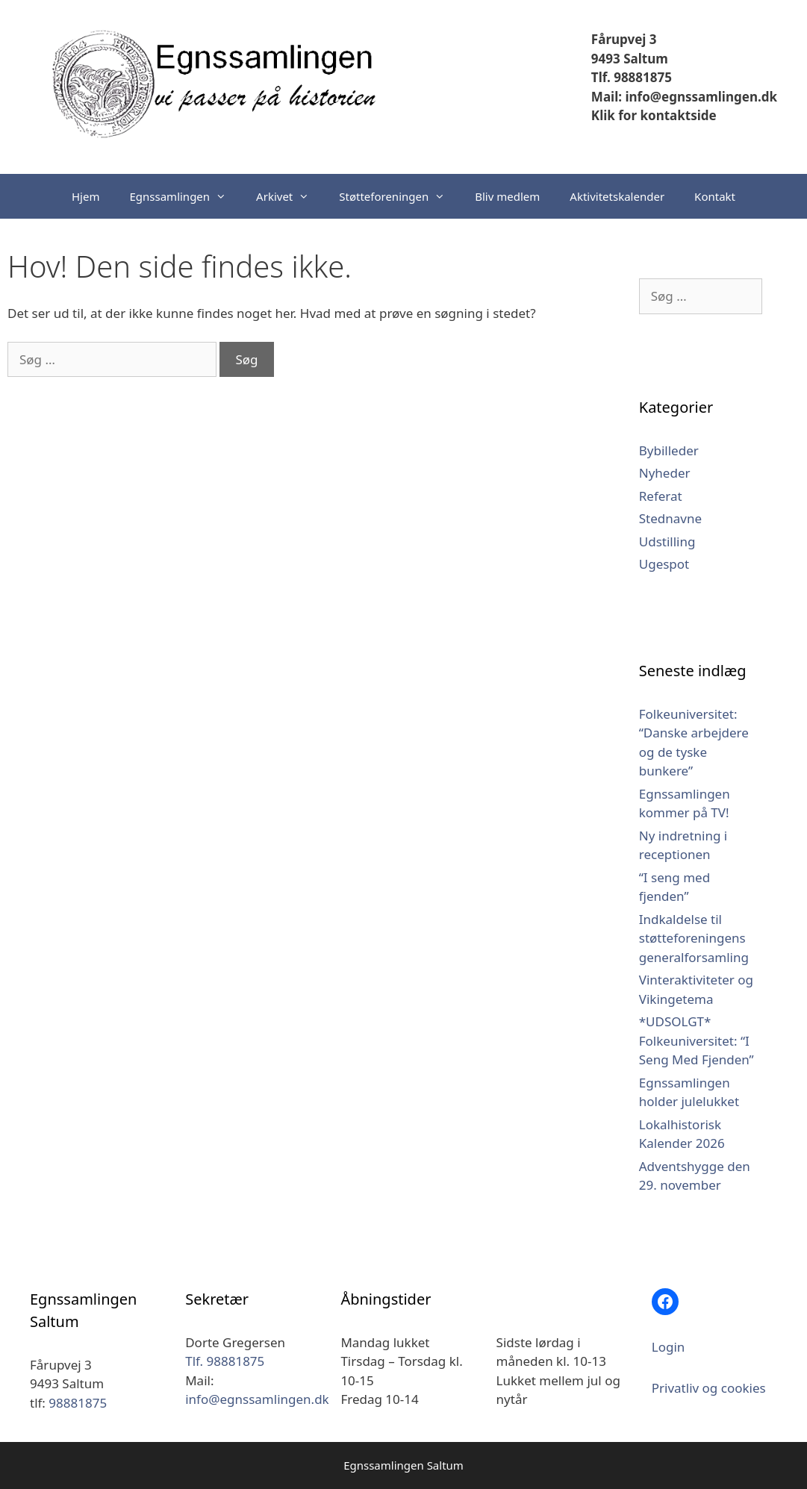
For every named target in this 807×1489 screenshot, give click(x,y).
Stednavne (670, 518)
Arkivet (290, 196)
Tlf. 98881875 (631, 77)
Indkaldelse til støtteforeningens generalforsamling (694, 938)
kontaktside (677, 115)
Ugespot (664, 563)
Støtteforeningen (399, 196)
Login (668, 1346)
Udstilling (667, 541)
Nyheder (665, 472)
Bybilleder (669, 450)
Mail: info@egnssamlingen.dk (684, 96)
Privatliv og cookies (709, 1387)
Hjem (85, 196)
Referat (660, 496)
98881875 (78, 1402)
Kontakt (714, 196)
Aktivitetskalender (617, 196)
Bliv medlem (507, 196)
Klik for (614, 115)
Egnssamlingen (185, 196)
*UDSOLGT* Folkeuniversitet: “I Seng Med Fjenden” (696, 1040)
